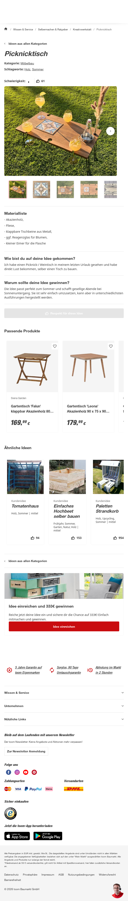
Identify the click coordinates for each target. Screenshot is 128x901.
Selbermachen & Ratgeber (53, 29)
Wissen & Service (23, 29)
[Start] (6, 29)
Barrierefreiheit (12, 880)
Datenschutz (11, 874)
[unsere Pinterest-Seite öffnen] (34, 772)
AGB (61, 874)
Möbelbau (27, 63)
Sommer (38, 69)
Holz (27, 69)
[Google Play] (47, 836)
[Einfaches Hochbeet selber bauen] (67, 502)
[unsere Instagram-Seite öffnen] (17, 772)
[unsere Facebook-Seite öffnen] (8, 772)
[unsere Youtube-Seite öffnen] (25, 772)
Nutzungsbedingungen (81, 874)
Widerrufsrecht (107, 874)
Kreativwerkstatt (82, 29)
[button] (117, 890)
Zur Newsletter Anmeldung (26, 751)
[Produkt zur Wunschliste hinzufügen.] (55, 346)
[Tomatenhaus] (25, 502)
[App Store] (17, 836)
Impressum (48, 874)
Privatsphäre (30, 874)
